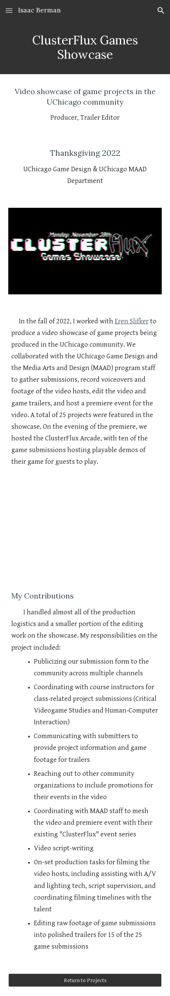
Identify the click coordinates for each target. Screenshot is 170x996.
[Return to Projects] (85, 980)
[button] (9, 10)
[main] (85, 47)
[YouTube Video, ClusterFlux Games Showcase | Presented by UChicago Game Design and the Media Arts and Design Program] (85, 528)
